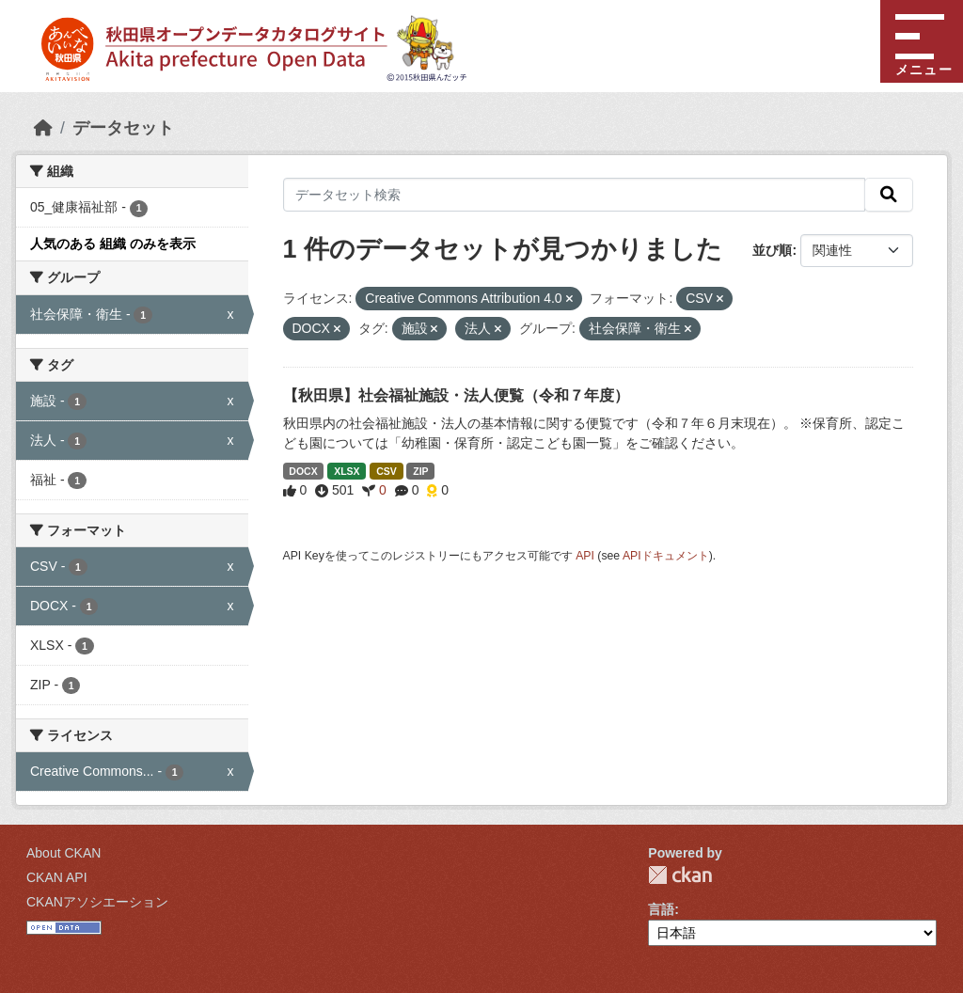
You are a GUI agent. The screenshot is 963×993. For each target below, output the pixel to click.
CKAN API (56, 877)
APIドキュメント (666, 555)
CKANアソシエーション (97, 901)
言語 (661, 909)
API (585, 555)
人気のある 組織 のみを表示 (113, 243)
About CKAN (63, 852)
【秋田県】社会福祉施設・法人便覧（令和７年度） (456, 395)
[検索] (888, 195)
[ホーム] (43, 127)
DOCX (303, 471)
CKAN (680, 875)
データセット (123, 127)
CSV (386, 471)
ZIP (420, 471)
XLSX (346, 471)
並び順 (772, 250)
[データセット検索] (574, 195)
